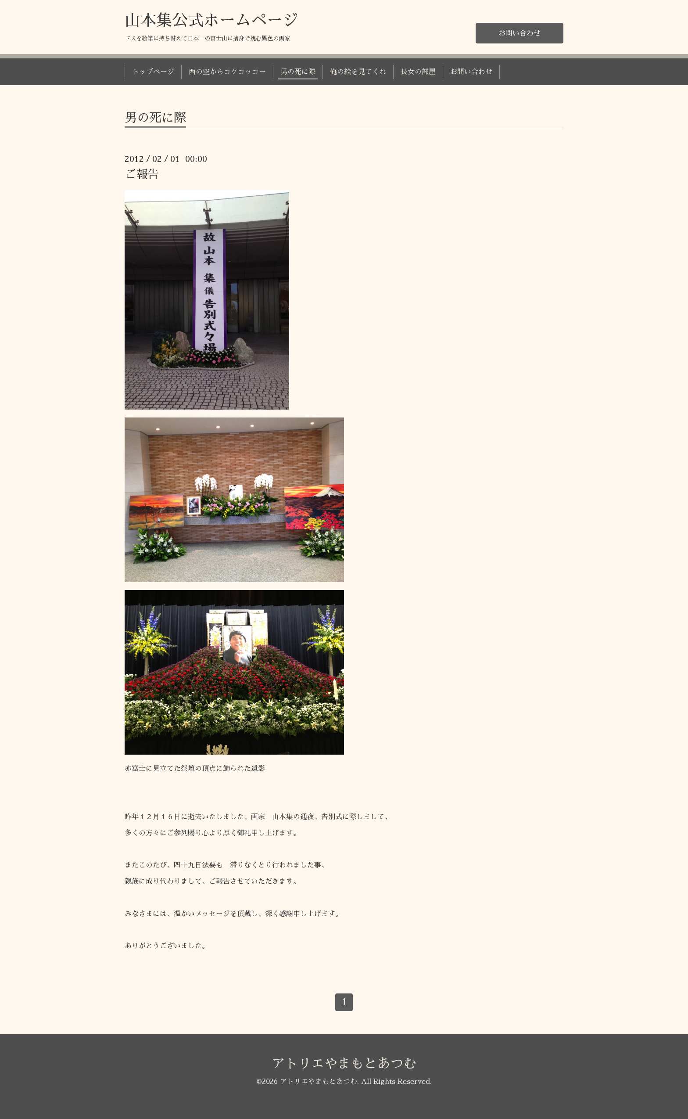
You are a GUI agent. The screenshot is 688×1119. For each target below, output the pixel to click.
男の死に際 (297, 72)
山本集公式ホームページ (211, 21)
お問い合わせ (519, 33)
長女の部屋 (418, 72)
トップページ (153, 72)
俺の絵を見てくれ (358, 72)
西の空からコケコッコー (227, 72)
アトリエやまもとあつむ (344, 1063)
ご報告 (142, 174)
